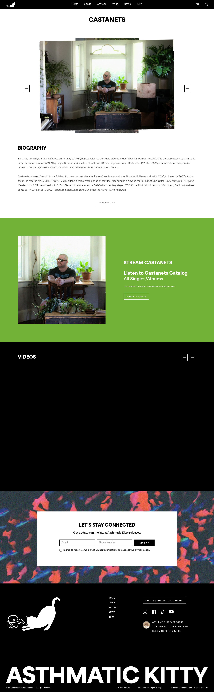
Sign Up (144, 542)
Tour (115, 4)
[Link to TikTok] (162, 612)
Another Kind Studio (189, 688)
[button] (26, 88)
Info (139, 4)
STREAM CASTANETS (136, 296)
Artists (101, 4)
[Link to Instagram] (145, 612)
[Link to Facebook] (154, 612)
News (127, 4)
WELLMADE (204, 688)
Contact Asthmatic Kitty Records (164, 600)
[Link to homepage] (11, 4)
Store (87, 4)
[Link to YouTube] (171, 612)
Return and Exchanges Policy (149, 688)
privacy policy (142, 550)
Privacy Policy (123, 688)
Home (75, 4)
